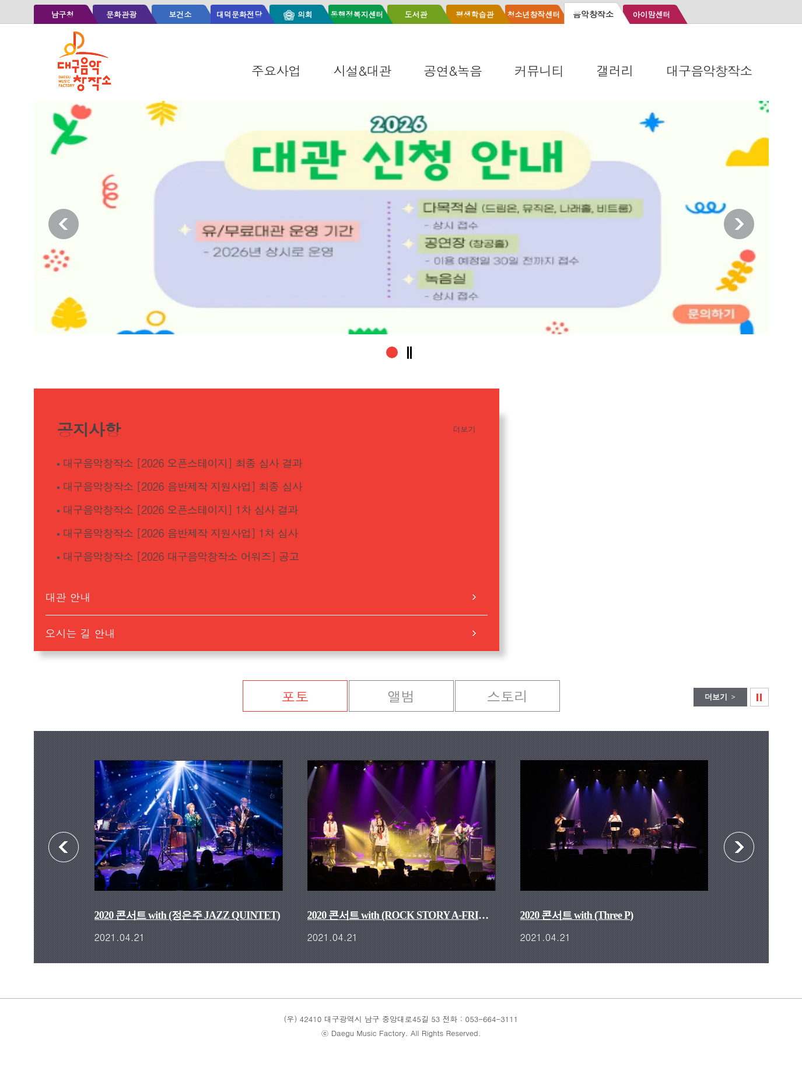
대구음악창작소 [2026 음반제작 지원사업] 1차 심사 (180, 533)
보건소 (180, 14)
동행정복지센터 (356, 14)
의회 (305, 14)
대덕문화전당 (239, 14)
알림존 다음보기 (739, 224)
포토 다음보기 (739, 847)
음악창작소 (593, 14)
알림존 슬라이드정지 (409, 353)
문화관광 (121, 14)
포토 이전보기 (63, 847)
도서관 (415, 14)
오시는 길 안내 (80, 633)
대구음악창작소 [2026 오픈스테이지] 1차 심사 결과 (180, 509)
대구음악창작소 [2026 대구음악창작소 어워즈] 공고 (181, 556)
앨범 (401, 696)
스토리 (507, 696)
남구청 (62, 14)
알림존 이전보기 (63, 224)
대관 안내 (68, 597)
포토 (295, 696)
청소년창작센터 (533, 14)
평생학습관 (474, 14)
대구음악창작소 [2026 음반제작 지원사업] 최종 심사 (182, 486)
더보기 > (720, 696)
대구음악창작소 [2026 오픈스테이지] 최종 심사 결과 (182, 463)
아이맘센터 (651, 14)
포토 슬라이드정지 (768, 693)
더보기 (464, 429)
